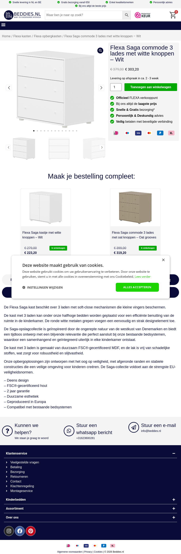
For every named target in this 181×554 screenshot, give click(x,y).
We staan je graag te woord (31, 438)
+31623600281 (85, 438)
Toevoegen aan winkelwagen (150, 87)
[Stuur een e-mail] (133, 427)
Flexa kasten (22, 36)
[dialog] (90, 277)
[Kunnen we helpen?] (7, 431)
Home (6, 36)
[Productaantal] (116, 87)
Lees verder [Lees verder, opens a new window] (143, 276)
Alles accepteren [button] (137, 287)
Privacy (88, 551)
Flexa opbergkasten (48, 36)
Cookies (98, 551)
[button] (3, 24)
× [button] (163, 259)
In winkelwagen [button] (58, 248)
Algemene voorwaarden (69, 551)
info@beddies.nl (151, 430)
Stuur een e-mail (158, 425)
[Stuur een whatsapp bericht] (69, 431)
